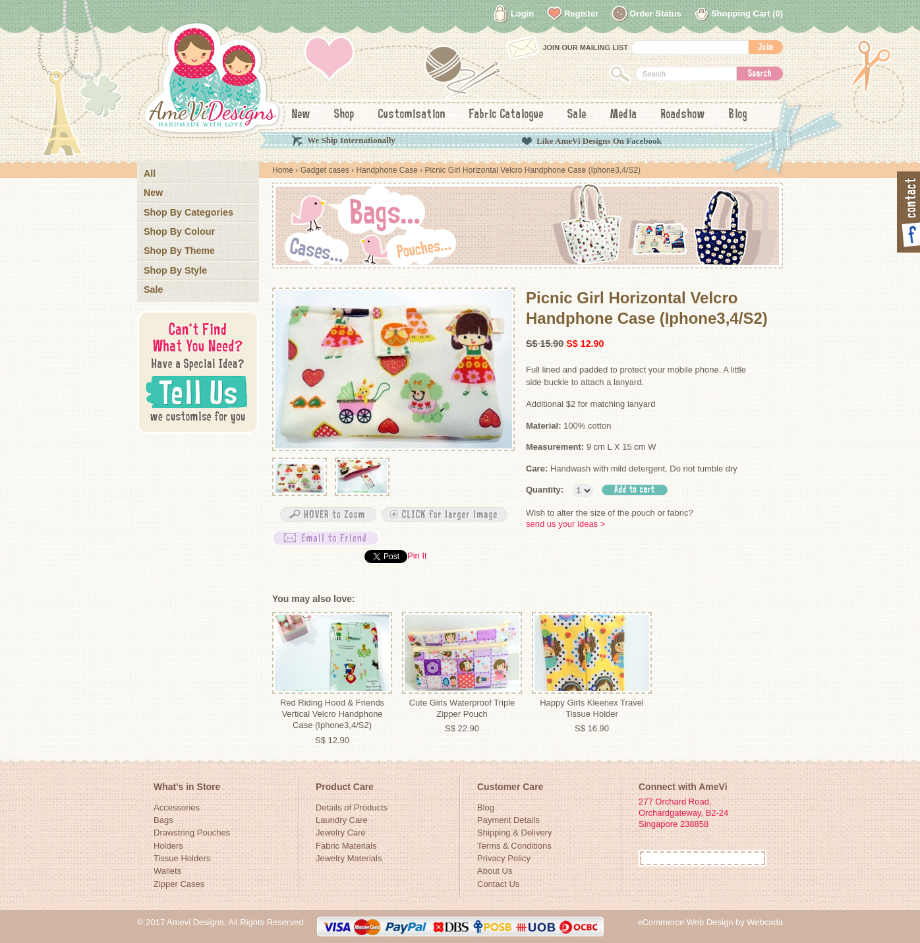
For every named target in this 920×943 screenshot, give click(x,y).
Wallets (167, 871)
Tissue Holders (182, 858)
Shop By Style (175, 270)
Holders (168, 846)
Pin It (417, 556)
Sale (577, 115)
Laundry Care (342, 820)
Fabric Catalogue (506, 115)
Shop (344, 115)
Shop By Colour (179, 231)
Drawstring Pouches (192, 832)
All (150, 173)
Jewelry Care (341, 832)
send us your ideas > (565, 524)
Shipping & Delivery (514, 832)
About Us (494, 871)
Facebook (643, 141)
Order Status (655, 13)
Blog (738, 115)
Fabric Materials (346, 846)
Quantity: (544, 490)
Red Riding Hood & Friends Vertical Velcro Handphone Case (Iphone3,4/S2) (332, 714)
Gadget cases (325, 170)
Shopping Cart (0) (747, 13)
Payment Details (508, 820)
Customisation (412, 115)
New (301, 115)
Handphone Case (386, 170)
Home (282, 170)
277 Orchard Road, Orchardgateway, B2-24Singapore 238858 (683, 813)
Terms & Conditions (514, 846)
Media (623, 115)
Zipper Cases (179, 884)
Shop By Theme (179, 250)
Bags (163, 820)
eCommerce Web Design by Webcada (710, 922)
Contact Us (498, 884)
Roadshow (683, 115)
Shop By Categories (188, 212)
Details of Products (352, 807)
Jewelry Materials (349, 858)
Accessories (177, 807)
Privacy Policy (504, 858)
